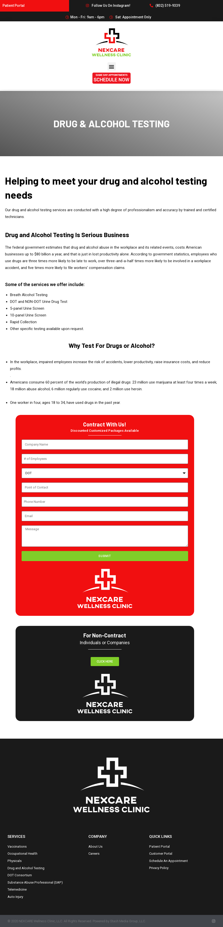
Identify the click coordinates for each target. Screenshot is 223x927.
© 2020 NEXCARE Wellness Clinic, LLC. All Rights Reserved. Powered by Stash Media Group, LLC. (77, 920)
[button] (111, 66)
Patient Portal (14, 6)
